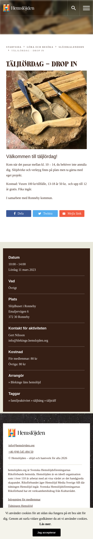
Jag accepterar (46, 532)
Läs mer (45, 524)
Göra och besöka (40, 47)
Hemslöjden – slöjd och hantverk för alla (18, 8)
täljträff (51, 400)
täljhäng (38, 400)
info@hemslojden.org (21, 445)
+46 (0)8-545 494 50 (20, 451)
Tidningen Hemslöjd (20, 505)
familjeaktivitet (20, 400)
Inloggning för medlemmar (24, 499)
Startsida (14, 47)
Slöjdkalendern (71, 47)
